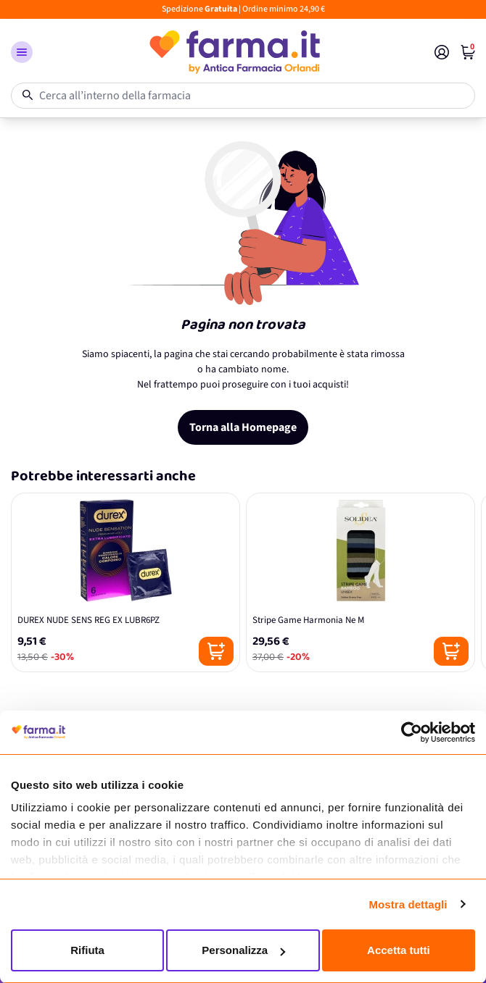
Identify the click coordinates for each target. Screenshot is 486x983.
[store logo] (233, 52)
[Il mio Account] (441, 52)
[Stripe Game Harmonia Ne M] (360, 582)
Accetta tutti (398, 950)
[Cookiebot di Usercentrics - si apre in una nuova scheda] (411, 732)
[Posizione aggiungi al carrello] (216, 651)
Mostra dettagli (407, 904)
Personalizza (243, 950)
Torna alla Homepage (243, 427)
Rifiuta (87, 950)
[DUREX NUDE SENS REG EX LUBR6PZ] (125, 582)
